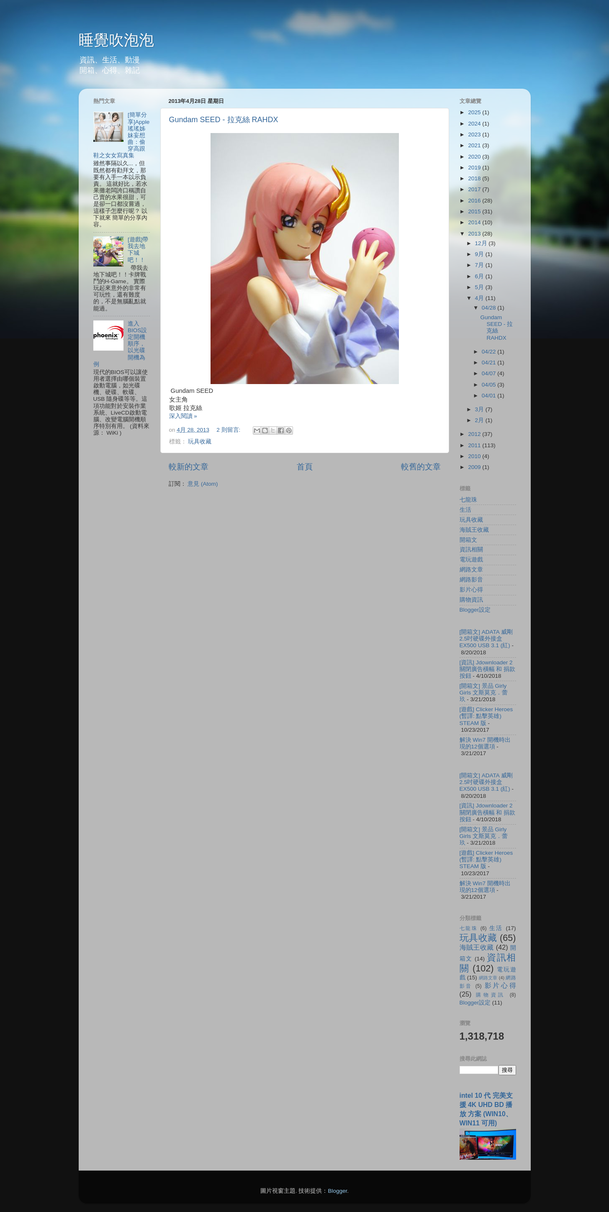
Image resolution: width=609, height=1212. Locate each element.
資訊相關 (471, 549)
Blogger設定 (475, 610)
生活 (465, 510)
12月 (482, 243)
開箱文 (468, 540)
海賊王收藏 (474, 530)
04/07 (490, 373)
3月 (480, 409)
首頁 (305, 466)
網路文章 (471, 569)
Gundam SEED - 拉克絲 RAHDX (223, 119)
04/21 (490, 362)
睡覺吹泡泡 (116, 40)
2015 (475, 211)
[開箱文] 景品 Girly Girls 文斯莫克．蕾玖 (484, 692)
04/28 (490, 308)
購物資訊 (471, 600)
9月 (480, 254)
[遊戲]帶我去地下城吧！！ (138, 249)
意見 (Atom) (203, 484)
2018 (475, 178)
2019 (475, 167)
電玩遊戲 (471, 559)
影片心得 (471, 590)
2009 (475, 467)
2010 (475, 456)
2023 (475, 134)
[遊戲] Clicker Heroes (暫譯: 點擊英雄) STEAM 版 (486, 716)
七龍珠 (468, 500)
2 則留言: (229, 430)
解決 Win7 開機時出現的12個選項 (485, 743)
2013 (475, 234)
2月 (480, 420)
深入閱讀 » (183, 416)
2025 (475, 112)
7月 (480, 265)
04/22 (490, 351)
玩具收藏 (199, 441)
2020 (475, 157)
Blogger (337, 1191)
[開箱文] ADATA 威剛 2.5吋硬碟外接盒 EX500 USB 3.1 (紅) (486, 638)
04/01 (490, 395)
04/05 (490, 385)
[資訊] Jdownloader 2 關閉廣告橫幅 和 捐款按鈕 (488, 669)
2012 (475, 434)
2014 (475, 222)
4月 (480, 298)
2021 (475, 145)
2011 (475, 445)
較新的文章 (188, 466)
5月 (480, 287)
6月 (480, 276)
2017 (475, 189)
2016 (475, 200)
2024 (475, 123)
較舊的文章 (421, 466)
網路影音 (471, 580)
